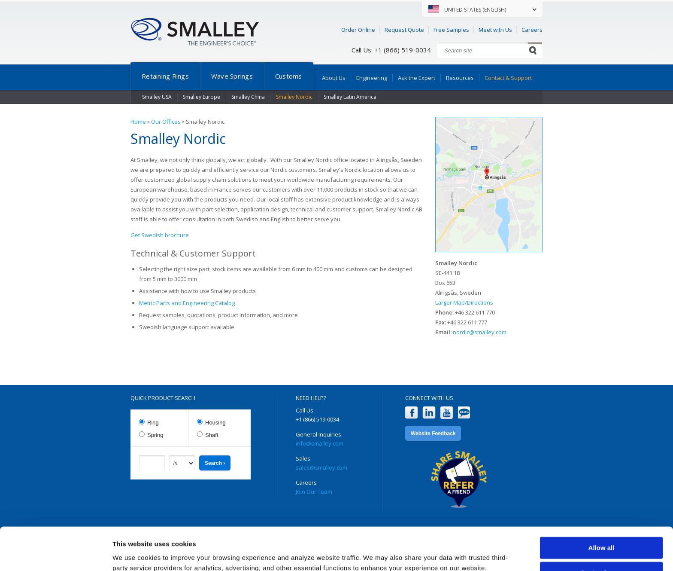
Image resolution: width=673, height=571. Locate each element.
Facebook (411, 412)
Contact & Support (508, 78)
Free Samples (451, 30)
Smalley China (248, 97)
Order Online (358, 30)
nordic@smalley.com (479, 332)
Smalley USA (157, 97)
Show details (132, 554)
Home (138, 121)
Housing (215, 422)
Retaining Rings (165, 76)
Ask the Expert (416, 78)
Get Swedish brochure (159, 235)
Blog (464, 412)
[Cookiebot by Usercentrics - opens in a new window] (55, 554)
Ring (153, 422)
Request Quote (404, 30)
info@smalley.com (319, 443)
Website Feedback (433, 434)
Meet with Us (495, 30)
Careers (532, 30)
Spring (155, 435)
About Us (334, 78)
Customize (601, 535)
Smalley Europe (201, 97)
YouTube (446, 412)
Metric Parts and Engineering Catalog (187, 303)
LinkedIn (429, 412)
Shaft (211, 435)
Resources (460, 78)
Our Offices (166, 121)
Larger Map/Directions (464, 302)
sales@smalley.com (321, 467)
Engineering (371, 78)
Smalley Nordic (294, 97)
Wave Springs (232, 76)
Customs (288, 76)
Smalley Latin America (350, 97)
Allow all (601, 510)
